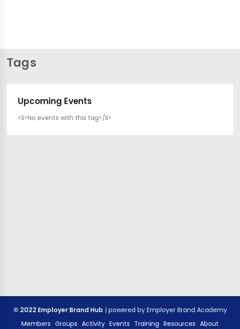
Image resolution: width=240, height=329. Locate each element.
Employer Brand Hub (70, 309)
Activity (93, 324)
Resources (180, 324)
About (209, 324)
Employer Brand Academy (187, 309)
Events (119, 324)
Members (36, 324)
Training (146, 324)
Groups (66, 324)
